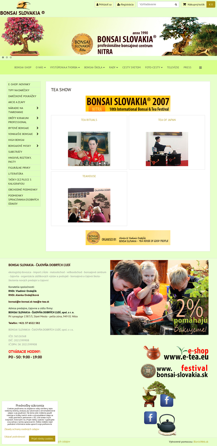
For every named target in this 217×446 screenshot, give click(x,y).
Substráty (15, 151)
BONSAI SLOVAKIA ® (22, 12)
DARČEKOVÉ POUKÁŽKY (22, 96)
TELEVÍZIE (173, 67)
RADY (113, 67)
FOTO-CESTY (154, 67)
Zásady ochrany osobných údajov (21, 429)
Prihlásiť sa (104, 4)
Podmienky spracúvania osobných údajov (23, 199)
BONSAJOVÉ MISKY (24, 146)
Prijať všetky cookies (42, 438)
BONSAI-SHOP (22, 67)
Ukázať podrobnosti (14, 436)
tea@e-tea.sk (41, 301)
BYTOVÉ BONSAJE (24, 128)
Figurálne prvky (19, 167)
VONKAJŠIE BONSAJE (24, 134)
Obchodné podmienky (22, 189)
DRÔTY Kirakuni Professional (24, 120)
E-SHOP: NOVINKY (19, 84)
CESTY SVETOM (131, 67)
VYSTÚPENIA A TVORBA (65, 67)
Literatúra (15, 173)
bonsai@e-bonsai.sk (20, 301)
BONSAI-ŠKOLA (94, 67)
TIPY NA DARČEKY (18, 90)
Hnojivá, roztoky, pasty (19, 159)
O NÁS (41, 67)
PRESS (187, 67)
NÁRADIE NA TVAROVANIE (24, 110)
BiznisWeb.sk (201, 441)
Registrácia (125, 4)
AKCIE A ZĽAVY (16, 102)
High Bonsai (16, 140)
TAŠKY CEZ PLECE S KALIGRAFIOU (19, 181)
